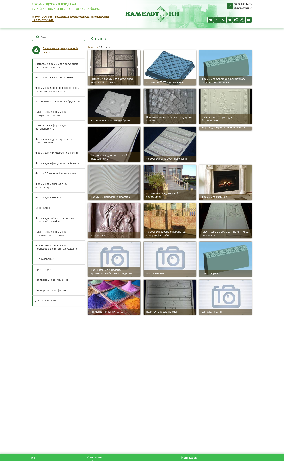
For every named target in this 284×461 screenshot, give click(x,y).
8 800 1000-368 (42, 16)
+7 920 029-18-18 (43, 20)
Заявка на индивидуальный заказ (60, 50)
